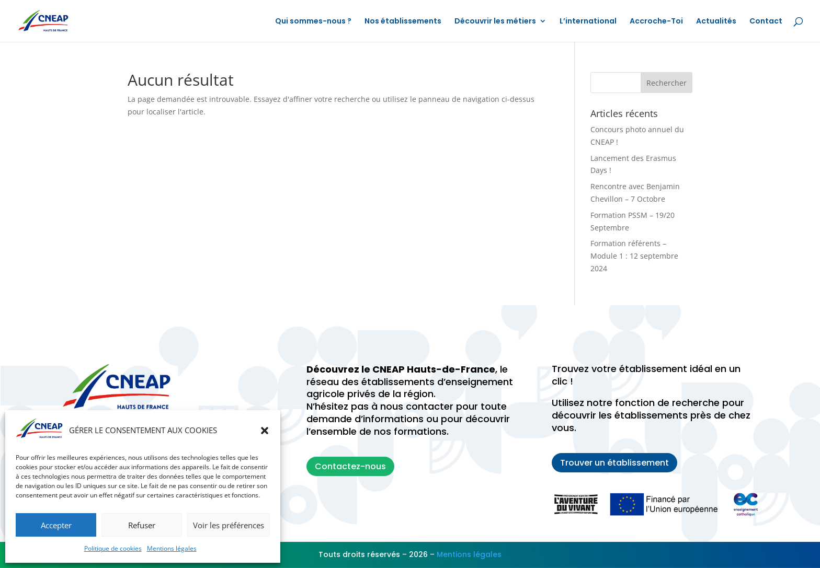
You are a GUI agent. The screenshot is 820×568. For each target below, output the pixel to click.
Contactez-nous (350, 466)
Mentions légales (172, 548)
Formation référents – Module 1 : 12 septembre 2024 (634, 255)
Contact (765, 21)
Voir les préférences (228, 525)
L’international (588, 21)
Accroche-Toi (656, 21)
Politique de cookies (113, 548)
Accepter (56, 525)
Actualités (716, 21)
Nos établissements (403, 21)
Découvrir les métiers (495, 21)
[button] (264, 430)
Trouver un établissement (614, 463)
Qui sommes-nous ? (313, 21)
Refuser (141, 525)
